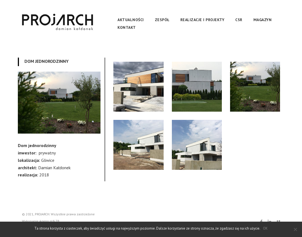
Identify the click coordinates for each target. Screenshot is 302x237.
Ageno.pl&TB (49, 221)
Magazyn (262, 19)
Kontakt (127, 27)
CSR (238, 19)
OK (265, 228)
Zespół (162, 19)
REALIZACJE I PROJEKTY (202, 19)
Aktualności (131, 19)
